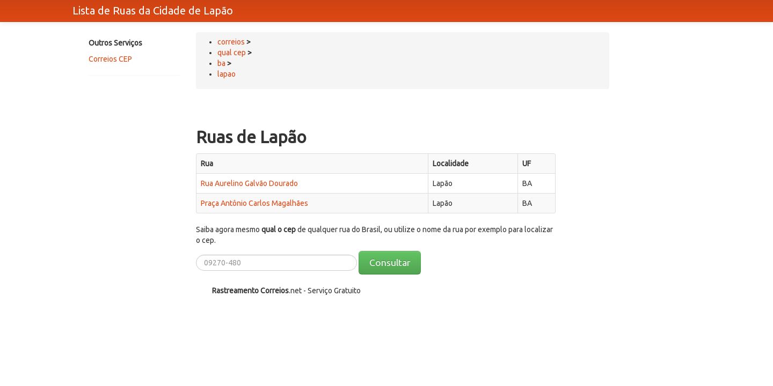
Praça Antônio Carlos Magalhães (254, 203)
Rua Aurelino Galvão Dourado (249, 183)
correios (231, 42)
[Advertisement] (131, 122)
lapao (226, 74)
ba (221, 63)
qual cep (231, 52)
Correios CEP (110, 59)
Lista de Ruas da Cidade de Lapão (152, 10)
